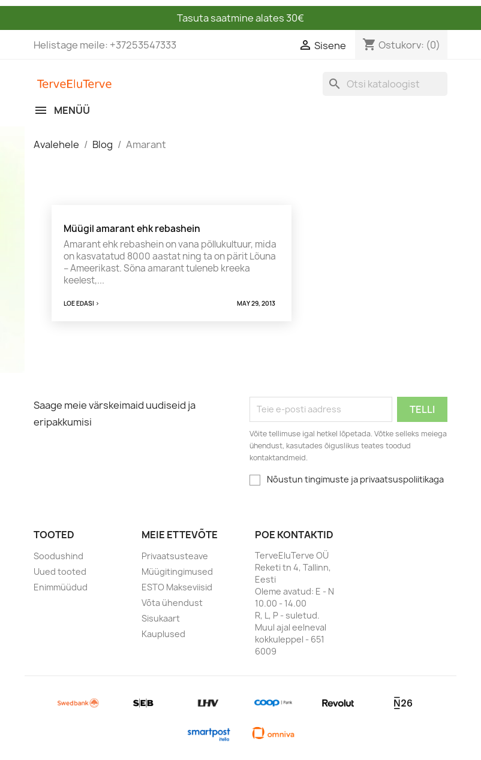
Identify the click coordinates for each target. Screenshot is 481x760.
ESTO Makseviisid (177, 587)
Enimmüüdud (61, 587)
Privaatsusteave (175, 556)
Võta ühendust (172, 602)
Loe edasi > (82, 303)
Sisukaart (161, 618)
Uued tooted (60, 571)
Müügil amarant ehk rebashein (132, 228)
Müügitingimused (177, 571)
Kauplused (163, 634)
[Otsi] (385, 84)
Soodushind (58, 556)
